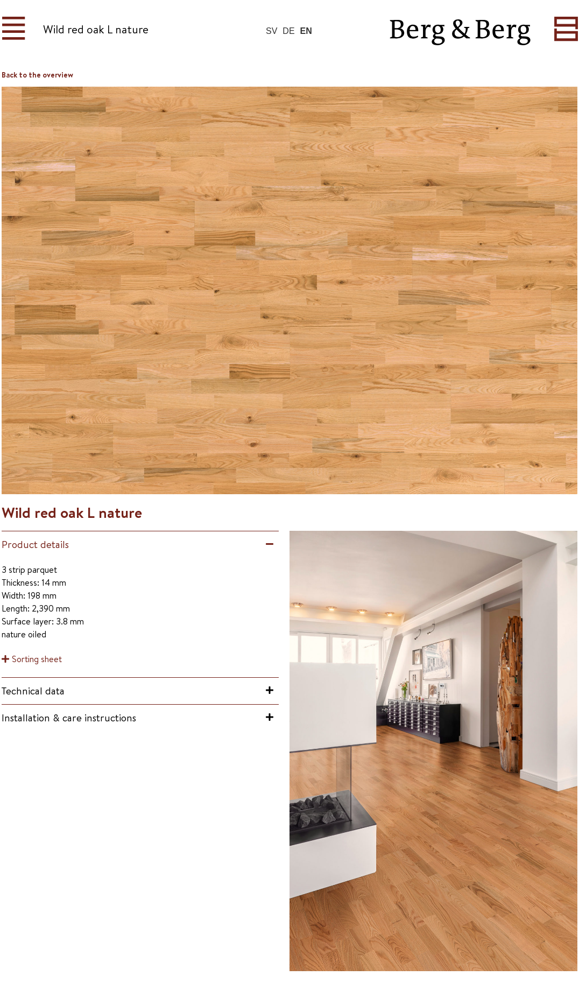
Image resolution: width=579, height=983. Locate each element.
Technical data (33, 691)
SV (271, 31)
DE (288, 31)
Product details (35, 544)
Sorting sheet (37, 659)
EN (306, 31)
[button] (140, 544)
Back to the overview (37, 74)
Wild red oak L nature (96, 29)
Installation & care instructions (69, 718)
